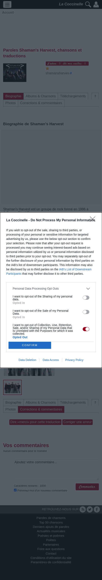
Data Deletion (27, 360)
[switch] (86, 298)
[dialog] (51, 290)
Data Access (51, 360)
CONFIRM (30, 345)
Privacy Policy (74, 360)
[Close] (94, 220)
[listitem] (51, 288)
